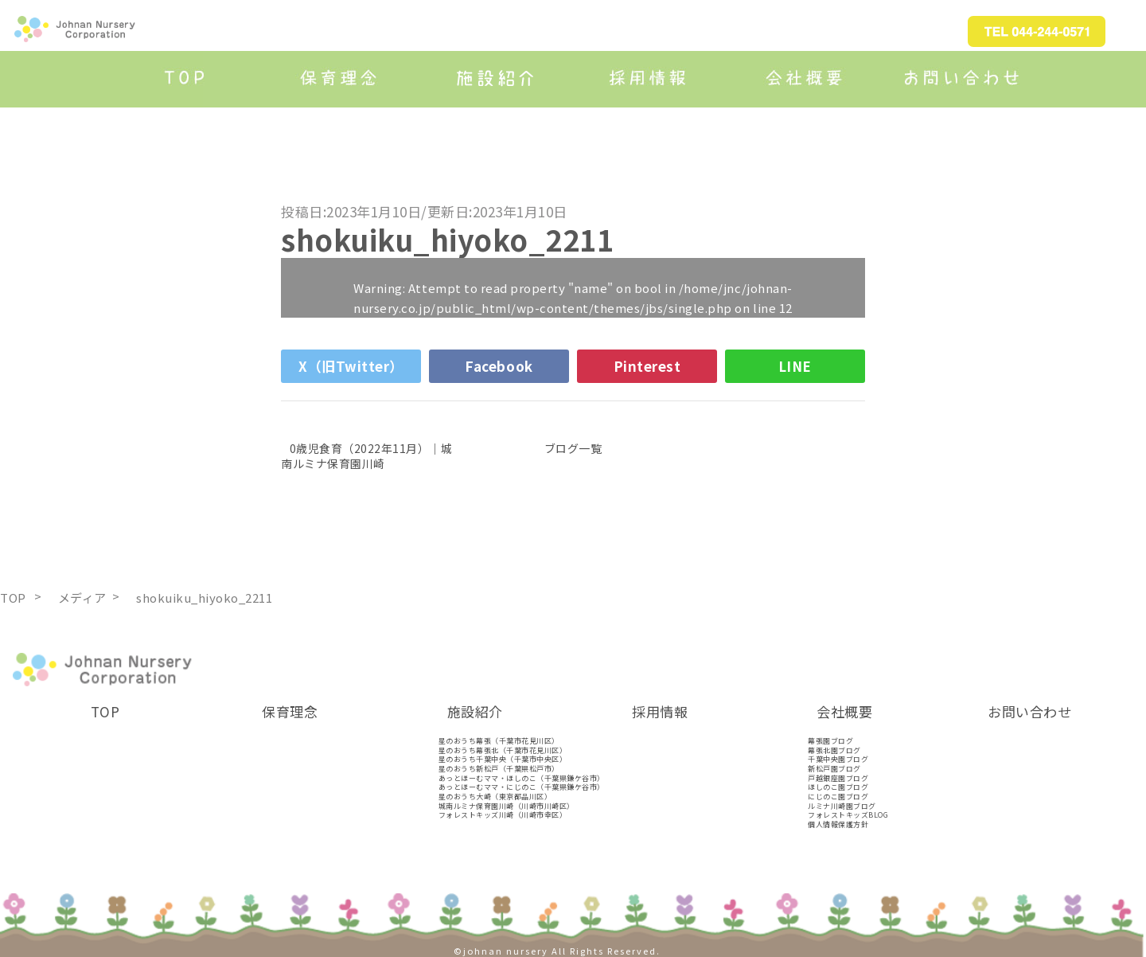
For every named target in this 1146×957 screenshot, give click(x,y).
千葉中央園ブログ (838, 759)
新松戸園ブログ (834, 769)
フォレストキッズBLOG (848, 815)
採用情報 (660, 711)
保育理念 (290, 711)
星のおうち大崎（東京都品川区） (495, 796)
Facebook (498, 366)
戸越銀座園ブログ (838, 778)
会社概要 (844, 711)
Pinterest (647, 366)
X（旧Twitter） (350, 366)
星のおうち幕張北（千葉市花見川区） (503, 750)
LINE (795, 366)
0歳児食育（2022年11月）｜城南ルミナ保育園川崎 (366, 455)
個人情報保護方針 (838, 824)
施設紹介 (475, 711)
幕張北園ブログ (834, 750)
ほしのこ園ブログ (838, 787)
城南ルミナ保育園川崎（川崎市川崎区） (507, 806)
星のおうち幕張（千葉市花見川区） (499, 741)
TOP (105, 711)
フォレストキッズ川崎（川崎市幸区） (503, 815)
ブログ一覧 (573, 448)
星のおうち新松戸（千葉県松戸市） (499, 769)
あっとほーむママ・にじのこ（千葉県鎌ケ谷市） (522, 787)
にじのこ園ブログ (838, 796)
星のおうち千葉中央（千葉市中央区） (503, 759)
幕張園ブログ (830, 741)
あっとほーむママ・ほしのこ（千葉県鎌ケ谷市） (522, 778)
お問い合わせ (1029, 711)
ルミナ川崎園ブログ (842, 806)
